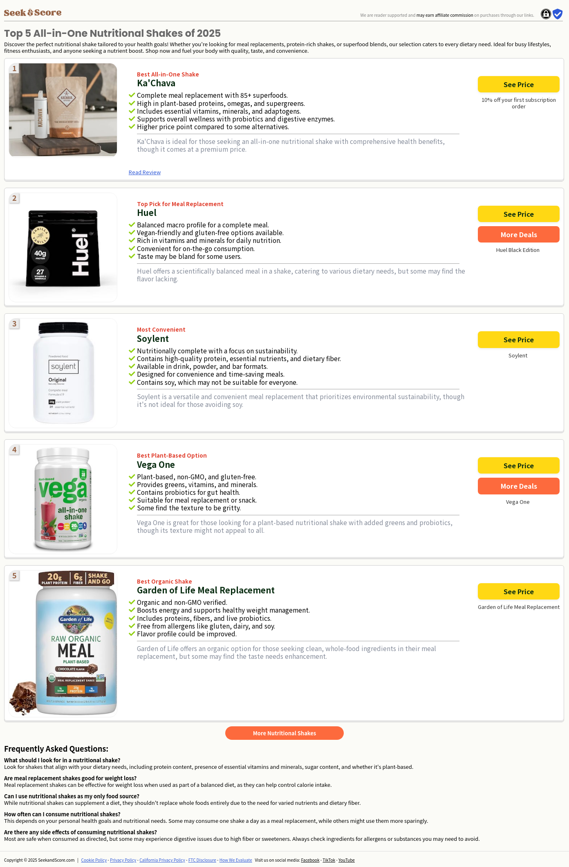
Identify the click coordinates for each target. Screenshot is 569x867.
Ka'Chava (156, 82)
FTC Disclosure (202, 860)
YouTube (346, 860)
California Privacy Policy (162, 860)
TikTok (329, 860)
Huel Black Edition (518, 250)
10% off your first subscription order (519, 103)
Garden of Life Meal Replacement (519, 607)
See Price (519, 84)
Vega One (518, 502)
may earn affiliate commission (445, 15)
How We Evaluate (236, 860)
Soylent (518, 355)
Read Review (145, 172)
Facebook (310, 860)
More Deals (519, 234)
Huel (147, 212)
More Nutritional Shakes (284, 733)
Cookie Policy (94, 860)
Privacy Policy (123, 860)
